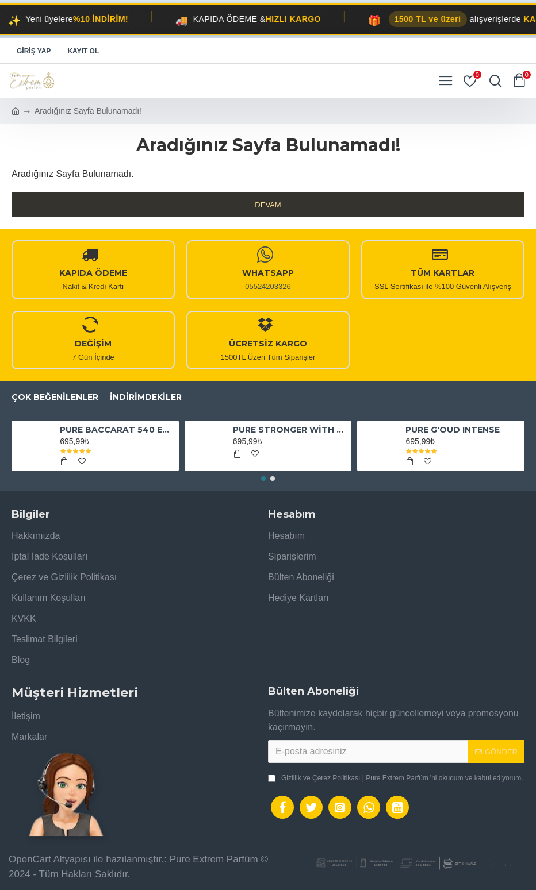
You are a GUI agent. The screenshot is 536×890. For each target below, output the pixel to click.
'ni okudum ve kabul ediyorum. (395, 778)
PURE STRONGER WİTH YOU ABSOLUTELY (290, 430)
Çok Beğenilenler (55, 397)
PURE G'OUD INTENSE (452, 430)
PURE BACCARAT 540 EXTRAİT (117, 430)
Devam (268, 205)
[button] (263, 478)
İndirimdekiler (146, 397)
